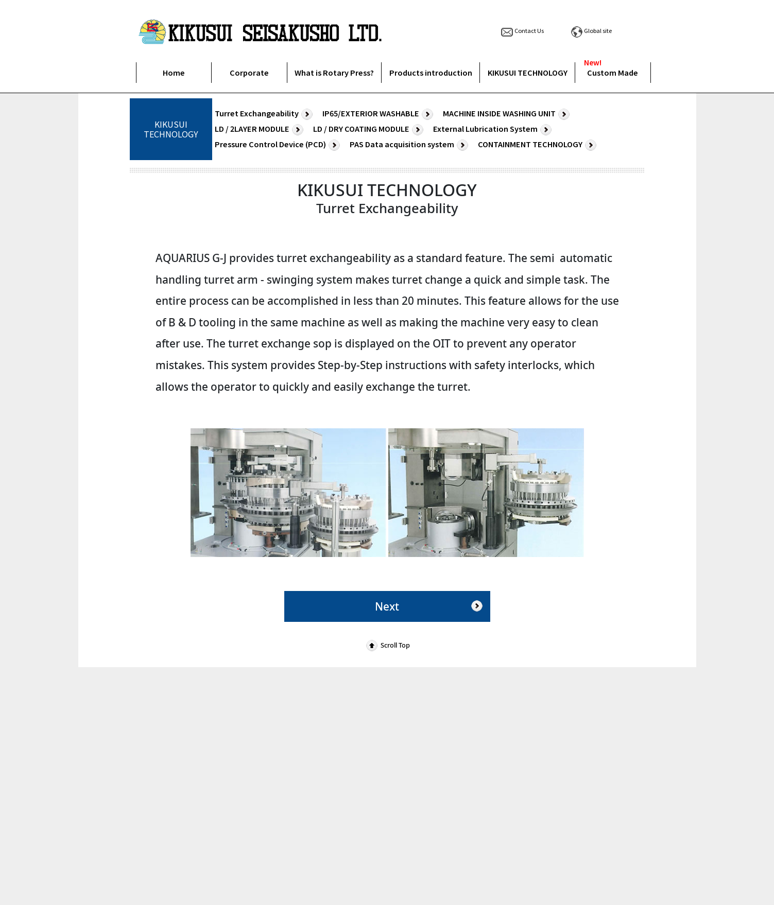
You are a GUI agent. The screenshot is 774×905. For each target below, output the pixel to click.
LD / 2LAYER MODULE (260, 129)
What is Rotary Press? (334, 72)
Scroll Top (387, 645)
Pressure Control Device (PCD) (278, 144)
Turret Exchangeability (265, 113)
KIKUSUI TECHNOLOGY (527, 72)
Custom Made (612, 72)
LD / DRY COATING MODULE (369, 129)
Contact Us (521, 30)
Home (174, 72)
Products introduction (430, 72)
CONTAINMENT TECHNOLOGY (538, 144)
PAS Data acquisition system (410, 144)
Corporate (249, 72)
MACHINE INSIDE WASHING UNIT (507, 113)
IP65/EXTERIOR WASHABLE (379, 113)
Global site (590, 30)
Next (430, 606)
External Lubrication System (493, 129)
